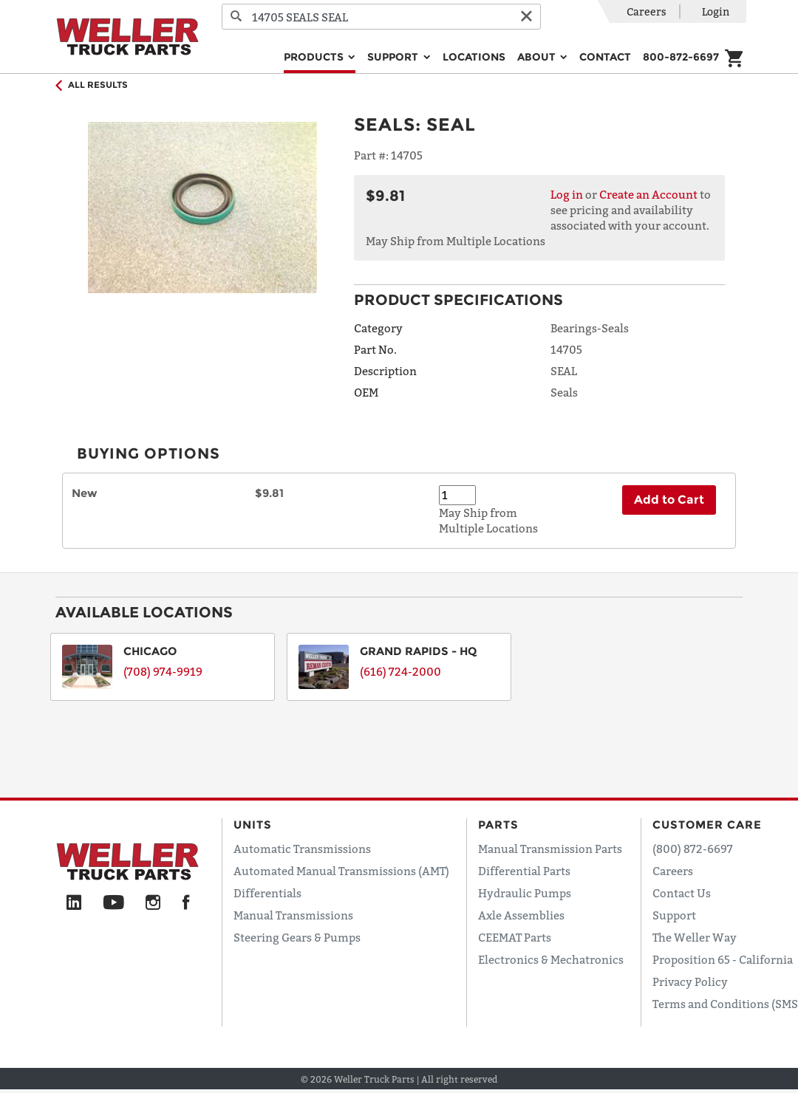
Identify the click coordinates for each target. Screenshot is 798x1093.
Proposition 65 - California (722, 959)
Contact (605, 57)
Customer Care (707, 825)
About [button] (538, 57)
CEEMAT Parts (514, 937)
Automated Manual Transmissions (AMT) (341, 870)
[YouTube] (113, 903)
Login (715, 11)
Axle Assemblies (521, 915)
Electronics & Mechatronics (551, 959)
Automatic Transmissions (302, 848)
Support (674, 915)
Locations (474, 57)
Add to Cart (669, 500)
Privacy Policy (690, 981)
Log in (566, 194)
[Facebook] (186, 903)
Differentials (267, 893)
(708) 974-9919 (162, 671)
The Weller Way (694, 937)
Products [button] (315, 57)
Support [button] (394, 57)
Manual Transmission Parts (550, 848)
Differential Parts (524, 870)
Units (252, 825)
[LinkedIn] (73, 903)
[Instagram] (153, 903)
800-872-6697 (681, 57)
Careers (646, 11)
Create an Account (648, 194)
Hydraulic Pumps (524, 893)
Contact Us (681, 893)
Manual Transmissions (293, 915)
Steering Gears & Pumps (297, 937)
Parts (498, 825)
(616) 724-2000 (400, 671)
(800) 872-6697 (692, 848)
